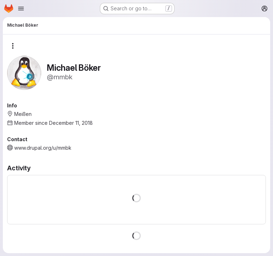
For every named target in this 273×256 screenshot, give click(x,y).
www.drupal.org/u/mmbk (42, 148)
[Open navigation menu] (21, 8)
